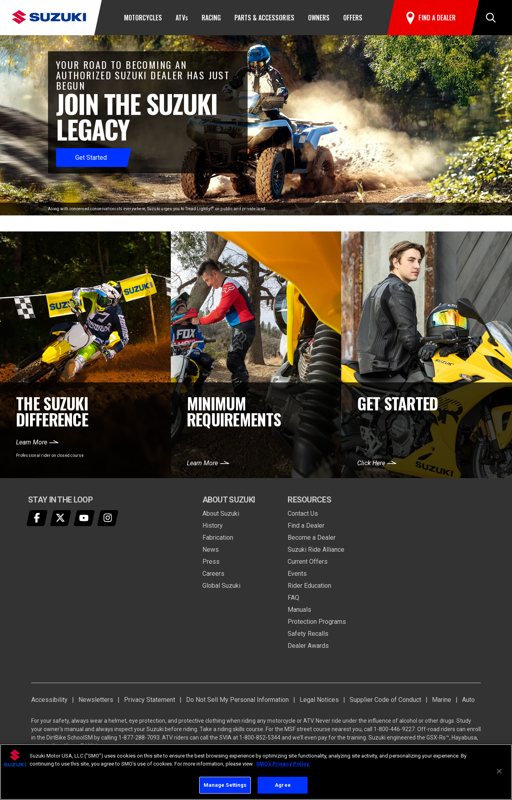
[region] (256, 772)
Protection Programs (317, 621)
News (210, 549)
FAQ (293, 597)
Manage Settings (225, 785)
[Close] (499, 771)
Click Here (371, 463)
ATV (182, 17)
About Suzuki (220, 513)
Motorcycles (143, 17)
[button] (491, 17)
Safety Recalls (308, 633)
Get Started (91, 157)
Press (211, 561)
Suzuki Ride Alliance (316, 549)
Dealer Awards (308, 645)
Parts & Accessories (264, 17)
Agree (283, 785)
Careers (213, 573)
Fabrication (217, 537)
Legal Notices (319, 700)
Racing (211, 17)
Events (297, 573)
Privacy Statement (149, 700)
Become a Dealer (312, 537)
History (212, 525)
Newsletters (95, 700)
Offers (352, 17)
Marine (441, 700)
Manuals (299, 609)
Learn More (31, 442)
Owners (319, 17)
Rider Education (309, 585)
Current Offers (308, 561)
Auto (468, 700)
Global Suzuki (221, 585)
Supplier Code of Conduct (385, 700)
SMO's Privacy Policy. (283, 764)
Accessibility (49, 700)
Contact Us (303, 513)
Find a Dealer (306, 525)
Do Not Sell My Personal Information (237, 700)
